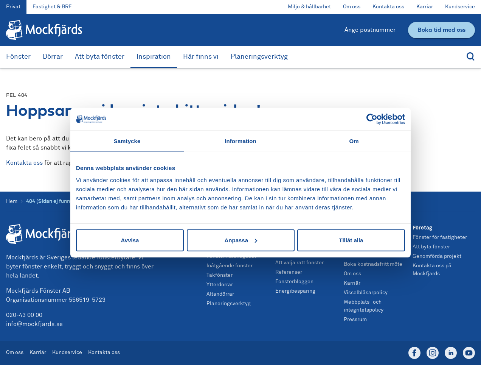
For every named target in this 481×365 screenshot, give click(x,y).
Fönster (18, 56)
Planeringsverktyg (259, 56)
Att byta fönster (99, 56)
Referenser (288, 272)
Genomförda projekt (437, 256)
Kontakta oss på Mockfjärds (432, 269)
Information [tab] (240, 141)
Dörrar (53, 56)
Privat (13, 6)
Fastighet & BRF (52, 6)
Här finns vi (201, 56)
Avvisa (130, 240)
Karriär (424, 6)
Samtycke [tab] (127, 141)
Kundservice (460, 6)
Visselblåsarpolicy (366, 292)
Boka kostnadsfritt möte (373, 264)
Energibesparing (295, 291)
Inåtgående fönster (229, 265)
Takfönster (219, 275)
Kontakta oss (388, 6)
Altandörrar (220, 294)
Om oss (351, 6)
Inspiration (154, 56)
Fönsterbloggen (294, 281)
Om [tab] (353, 141)
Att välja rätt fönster (299, 262)
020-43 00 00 (24, 315)
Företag (422, 228)
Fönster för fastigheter (440, 237)
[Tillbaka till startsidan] (44, 30)
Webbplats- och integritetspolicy (363, 306)
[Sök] (469, 57)
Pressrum (355, 319)
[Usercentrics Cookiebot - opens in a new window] (372, 119)
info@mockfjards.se (34, 324)
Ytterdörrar (219, 284)
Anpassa (240, 240)
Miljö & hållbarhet (309, 6)
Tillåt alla (351, 240)
